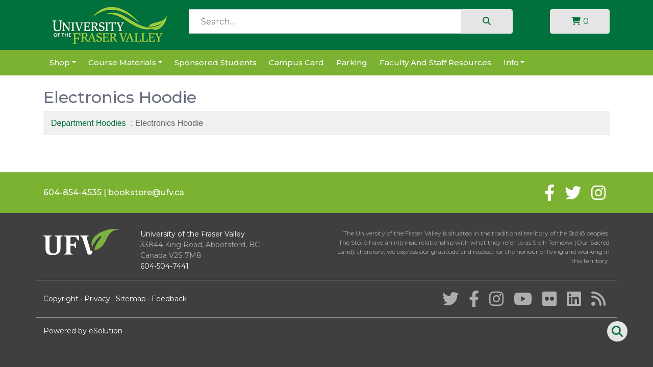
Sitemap (131, 298)
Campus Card (296, 62)
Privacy (97, 298)
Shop (59, 62)
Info (511, 62)
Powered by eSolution (82, 330)
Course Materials (122, 62)
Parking (351, 62)
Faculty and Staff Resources (435, 62)
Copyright (61, 298)
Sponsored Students (215, 62)
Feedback (169, 298)
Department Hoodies (88, 123)
